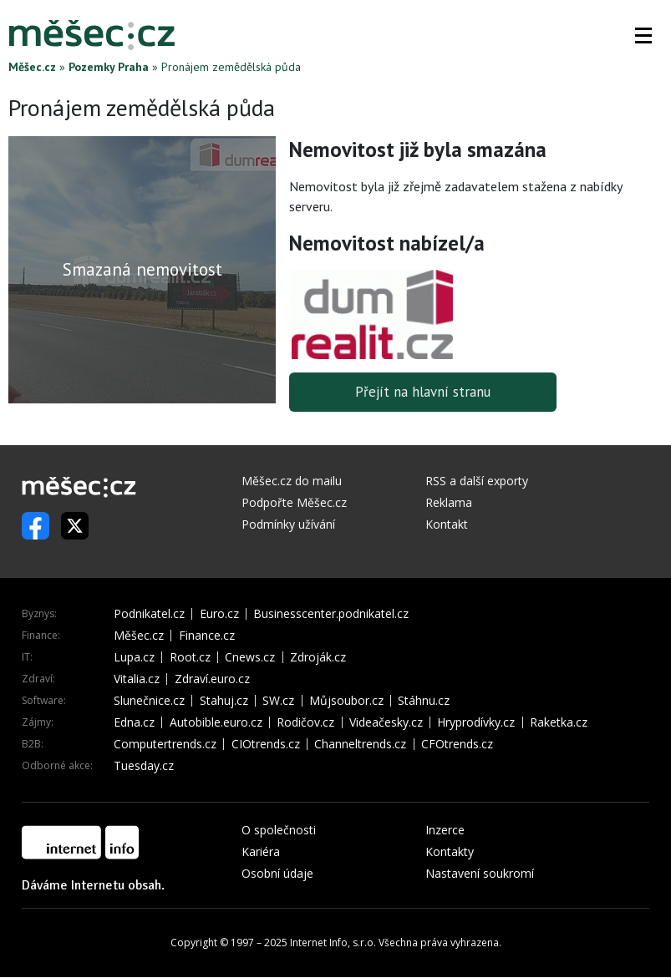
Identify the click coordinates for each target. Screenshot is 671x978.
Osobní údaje (277, 874)
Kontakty (449, 852)
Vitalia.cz (137, 680)
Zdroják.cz (318, 658)
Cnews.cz (250, 658)
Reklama (448, 503)
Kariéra (260, 852)
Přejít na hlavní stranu (423, 392)
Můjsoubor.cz (346, 701)
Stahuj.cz (224, 701)
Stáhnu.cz (424, 701)
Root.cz (190, 658)
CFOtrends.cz (457, 745)
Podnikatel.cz (149, 615)
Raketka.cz (558, 723)
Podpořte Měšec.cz (294, 503)
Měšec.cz (32, 66)
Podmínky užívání (288, 525)
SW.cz (278, 701)
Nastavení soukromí (479, 874)
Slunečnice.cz (149, 701)
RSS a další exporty (476, 481)
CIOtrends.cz (265, 745)
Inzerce (445, 831)
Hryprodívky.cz (476, 723)
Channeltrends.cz (360, 745)
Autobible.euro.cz (216, 723)
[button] (643, 35)
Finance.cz (207, 636)
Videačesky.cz (386, 723)
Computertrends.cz (165, 745)
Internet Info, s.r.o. (333, 943)
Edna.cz (134, 723)
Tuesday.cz (144, 767)
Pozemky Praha (109, 66)
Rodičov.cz (305, 723)
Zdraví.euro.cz (212, 680)
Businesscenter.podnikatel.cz (331, 615)
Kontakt (446, 525)
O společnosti (278, 831)
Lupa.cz (134, 658)
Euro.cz (219, 615)
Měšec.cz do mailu (291, 481)
